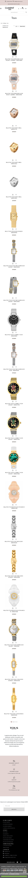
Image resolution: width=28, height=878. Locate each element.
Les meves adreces (7, 828)
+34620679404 (8, 1)
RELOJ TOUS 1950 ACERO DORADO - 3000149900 (14, 232)
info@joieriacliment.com (17, 1)
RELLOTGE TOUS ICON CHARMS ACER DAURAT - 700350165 (14, 645)
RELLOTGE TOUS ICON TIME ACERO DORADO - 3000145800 (14, 576)
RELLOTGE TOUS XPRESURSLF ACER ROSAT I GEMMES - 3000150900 (14, 94)
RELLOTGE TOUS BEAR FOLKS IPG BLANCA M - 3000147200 (14, 611)
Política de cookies (7, 839)
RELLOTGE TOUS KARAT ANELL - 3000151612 (14, 163)
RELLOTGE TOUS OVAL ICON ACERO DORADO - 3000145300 (14, 680)
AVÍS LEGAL (5, 833)
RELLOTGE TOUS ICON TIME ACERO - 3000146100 (14, 542)
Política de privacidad (8, 843)
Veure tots (22, 26)
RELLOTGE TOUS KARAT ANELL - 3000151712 (14, 128)
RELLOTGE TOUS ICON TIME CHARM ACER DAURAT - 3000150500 (14, 266)
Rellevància (5, 27)
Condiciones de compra (8, 841)
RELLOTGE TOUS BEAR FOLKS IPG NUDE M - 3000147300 (14, 507)
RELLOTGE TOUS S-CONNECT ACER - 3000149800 (14, 335)
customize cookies (14, 873)
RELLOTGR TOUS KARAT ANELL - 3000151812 (14, 197)
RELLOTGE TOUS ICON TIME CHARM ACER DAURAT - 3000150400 (14, 301)
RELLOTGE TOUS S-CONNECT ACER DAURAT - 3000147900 (14, 438)
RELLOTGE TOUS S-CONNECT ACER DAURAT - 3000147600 (14, 473)
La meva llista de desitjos (9, 829)
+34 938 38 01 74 (6, 853)
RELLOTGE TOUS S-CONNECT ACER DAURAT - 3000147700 (14, 404)
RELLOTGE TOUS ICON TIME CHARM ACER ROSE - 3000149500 (14, 370)
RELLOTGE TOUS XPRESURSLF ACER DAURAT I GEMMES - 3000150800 (14, 59)
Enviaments (5, 835)
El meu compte (6, 824)
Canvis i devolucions (7, 837)
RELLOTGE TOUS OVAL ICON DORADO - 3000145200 (14, 714)
